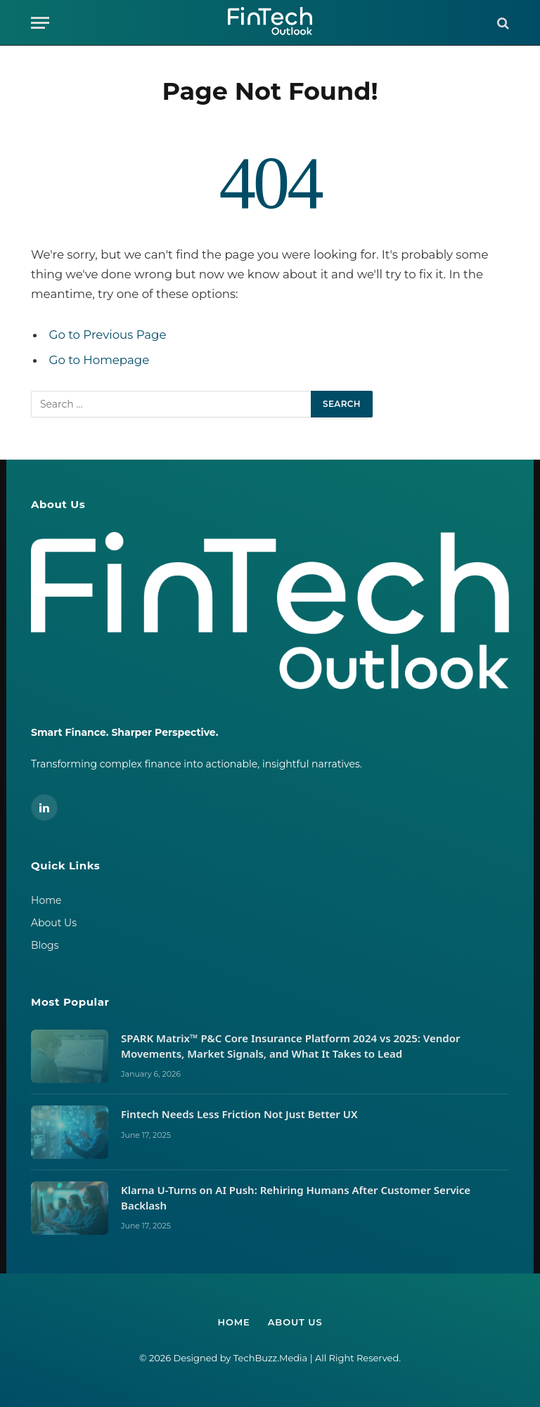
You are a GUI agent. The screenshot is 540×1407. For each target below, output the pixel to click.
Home (46, 900)
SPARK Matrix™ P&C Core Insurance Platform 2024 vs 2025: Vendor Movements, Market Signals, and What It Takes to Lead (290, 1045)
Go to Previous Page (108, 335)
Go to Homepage (99, 360)
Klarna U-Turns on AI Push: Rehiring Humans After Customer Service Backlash (295, 1197)
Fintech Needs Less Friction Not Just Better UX (240, 1114)
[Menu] (40, 23)
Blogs (45, 945)
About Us (54, 922)
